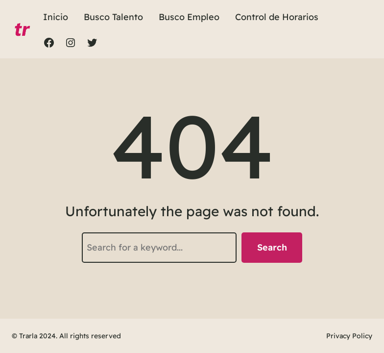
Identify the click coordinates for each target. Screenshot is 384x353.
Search (272, 247)
